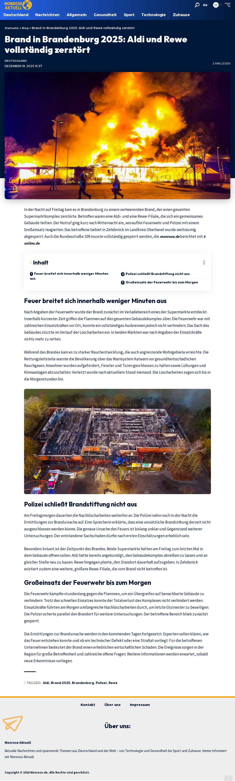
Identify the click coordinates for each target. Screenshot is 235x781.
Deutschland (16, 61)
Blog (26, 28)
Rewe (113, 683)
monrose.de (171, 236)
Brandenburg (83, 683)
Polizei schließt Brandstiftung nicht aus (158, 274)
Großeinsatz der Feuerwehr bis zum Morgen (162, 283)
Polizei (101, 683)
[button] (196, 5)
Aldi (46, 683)
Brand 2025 (60, 683)
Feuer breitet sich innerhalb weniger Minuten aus (69, 276)
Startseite (12, 28)
